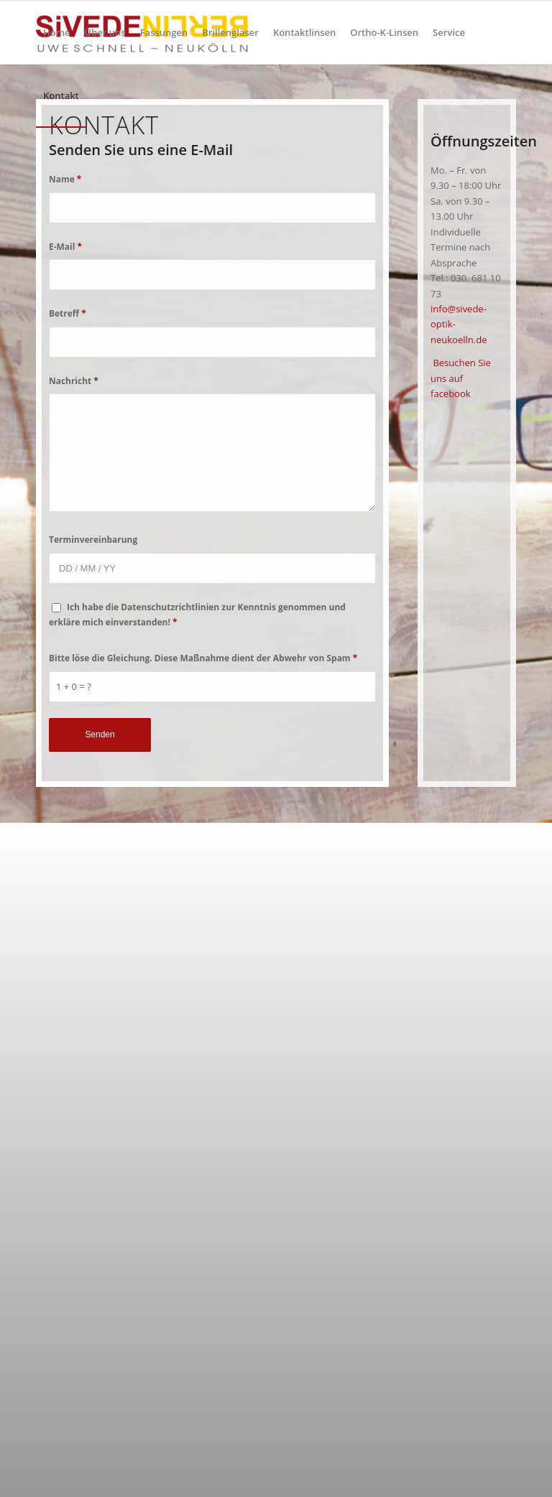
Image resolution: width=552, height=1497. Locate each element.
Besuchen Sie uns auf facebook (461, 378)
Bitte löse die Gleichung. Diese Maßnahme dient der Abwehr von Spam (203, 658)
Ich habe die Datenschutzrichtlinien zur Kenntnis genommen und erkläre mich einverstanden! (197, 614)
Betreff (67, 313)
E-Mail (65, 247)
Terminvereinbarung (93, 539)
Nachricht (73, 381)
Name (65, 179)
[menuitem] (57, 32)
